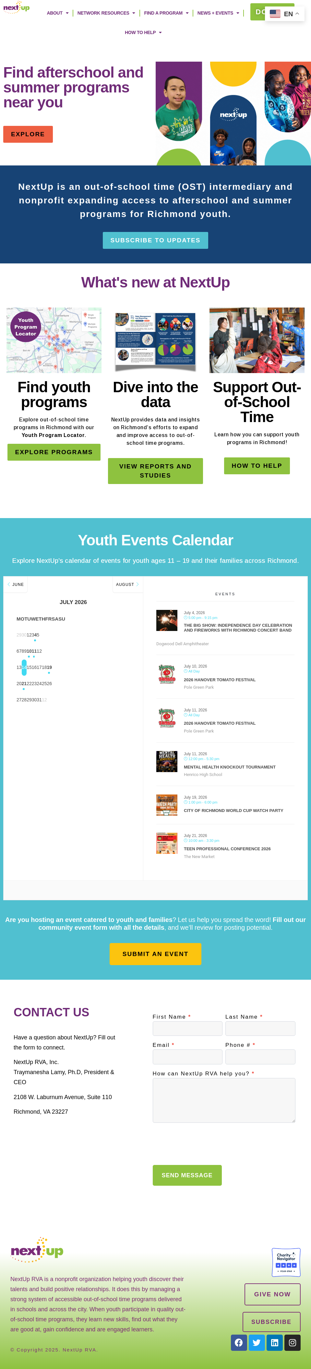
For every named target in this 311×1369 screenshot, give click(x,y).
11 (105, 651)
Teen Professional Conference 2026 (227, 848)
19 (122, 667)
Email (164, 1045)
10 (89, 651)
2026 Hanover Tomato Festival (220, 679)
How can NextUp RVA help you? (204, 1074)
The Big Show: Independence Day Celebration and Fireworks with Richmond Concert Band (238, 628)
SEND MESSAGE (187, 1175)
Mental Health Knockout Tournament (230, 767)
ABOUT (57, 12)
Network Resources (107, 12)
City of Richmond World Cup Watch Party (233, 810)
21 (40, 683)
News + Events (218, 12)
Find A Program (166, 12)
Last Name (244, 1017)
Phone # (240, 1045)
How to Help (143, 32)
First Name (172, 1017)
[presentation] (202, 1142)
